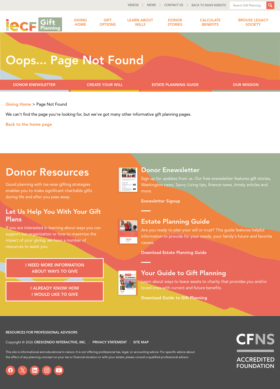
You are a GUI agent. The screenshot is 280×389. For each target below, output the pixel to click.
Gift (50, 24)
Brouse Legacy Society (253, 22)
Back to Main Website (208, 5)
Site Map (141, 342)
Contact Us (173, 5)
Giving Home (80, 22)
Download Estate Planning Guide (174, 252)
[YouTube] (59, 370)
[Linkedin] (34, 370)
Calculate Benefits (210, 22)
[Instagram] (46, 370)
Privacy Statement (110, 342)
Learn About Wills (140, 22)
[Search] (270, 5)
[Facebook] (10, 370)
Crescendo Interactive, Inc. (60, 342)
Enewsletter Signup (160, 201)
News (151, 5)
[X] (22, 370)
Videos (133, 5)
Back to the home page (29, 124)
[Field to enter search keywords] (248, 5)
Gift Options (108, 22)
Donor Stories (175, 22)
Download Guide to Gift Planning (174, 297)
